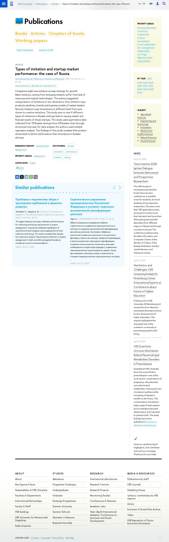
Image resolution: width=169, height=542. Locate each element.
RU (140, 3)
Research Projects (99, 490)
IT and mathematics (146, 44)
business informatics (146, 27)
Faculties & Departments (28, 495)
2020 (139, 89)
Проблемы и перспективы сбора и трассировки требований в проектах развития (39, 203)
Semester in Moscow (63, 517)
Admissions (58, 479)
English (33, 163)
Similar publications (34, 187)
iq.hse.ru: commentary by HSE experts (142, 497)
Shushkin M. (36, 86)
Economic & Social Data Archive (143, 509)
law (138, 47)
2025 (145, 82)
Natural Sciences (148, 137)
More (139, 92)
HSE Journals (134, 484)
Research (97, 473)
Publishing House (136, 490)
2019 (145, 89)
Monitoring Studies (100, 495)
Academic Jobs (97, 506)
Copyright (45, 537)
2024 (150, 82)
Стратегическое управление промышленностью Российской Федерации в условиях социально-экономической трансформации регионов (92, 207)
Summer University (62, 506)
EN (144, 3)
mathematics (143, 50)
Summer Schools (61, 511)
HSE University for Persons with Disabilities (31, 519)
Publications (43, 21)
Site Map (70, 537)
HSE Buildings (22, 511)
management (147, 47)
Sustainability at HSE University (31, 490)
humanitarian (143, 41)
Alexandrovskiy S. (22, 86)
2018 (151, 89)
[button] (50, 192)
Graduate (58, 495)
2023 (139, 85)
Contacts (35, 537)
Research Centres (99, 484)
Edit (160, 537)
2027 (149, 78)
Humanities (145, 127)
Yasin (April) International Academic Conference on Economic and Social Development (103, 516)
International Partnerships (28, 500)
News (137, 153)
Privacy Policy (58, 537)
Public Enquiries (23, 525)
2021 (151, 85)
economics (142, 30)
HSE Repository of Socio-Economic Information (140, 522)
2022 (145, 85)
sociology (142, 54)
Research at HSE (46, 50)
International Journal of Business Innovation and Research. (40, 79)
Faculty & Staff (23, 506)
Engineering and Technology (146, 122)
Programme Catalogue (64, 484)
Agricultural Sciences (144, 116)
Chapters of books (66, 33)
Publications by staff (138, 479)
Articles (37, 33)
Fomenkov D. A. (50, 86)
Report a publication (25, 50)
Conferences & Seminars (103, 500)
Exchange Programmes (64, 500)
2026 (139, 82)
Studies (58, 473)
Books (21, 33)
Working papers (31, 40)
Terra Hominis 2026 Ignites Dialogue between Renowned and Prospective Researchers (146, 172)
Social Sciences (147, 140)
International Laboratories (103, 479)
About (19, 473)
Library (130, 503)
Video (130, 514)
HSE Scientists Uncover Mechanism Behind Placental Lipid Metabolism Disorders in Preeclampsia (146, 354)
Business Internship (62, 522)
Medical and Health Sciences (145, 132)
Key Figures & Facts (25, 484)
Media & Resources (141, 473)
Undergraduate (60, 490)
